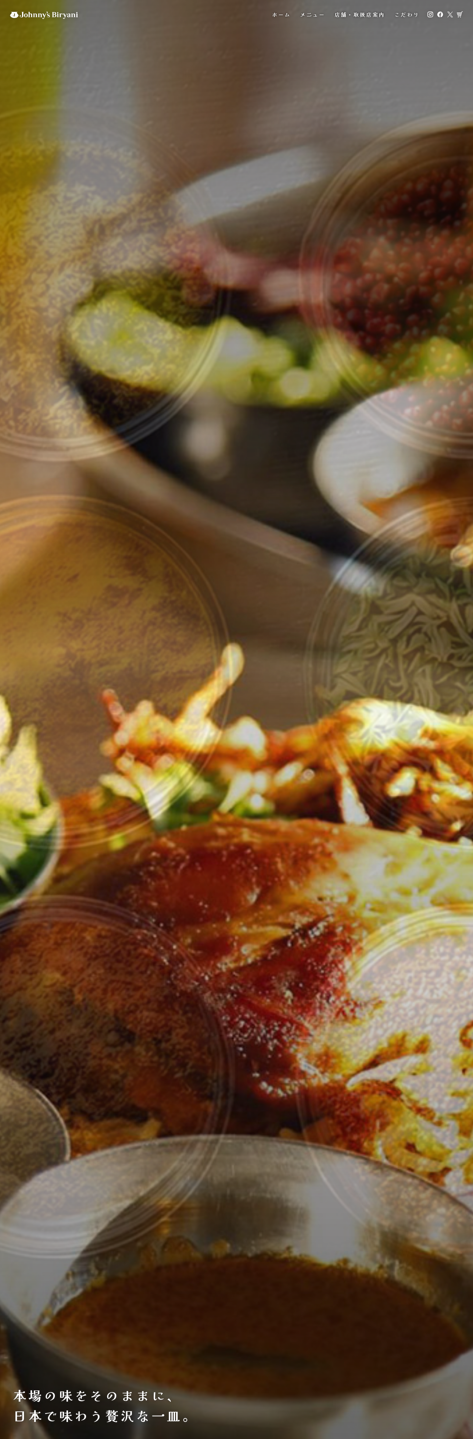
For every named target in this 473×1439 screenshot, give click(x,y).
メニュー (312, 16)
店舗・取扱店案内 (360, 16)
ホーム (281, 16)
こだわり (407, 16)
